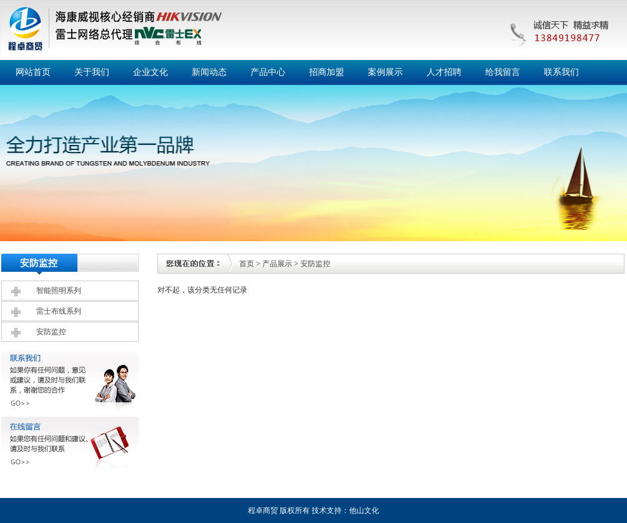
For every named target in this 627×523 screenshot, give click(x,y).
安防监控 (51, 331)
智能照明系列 (58, 290)
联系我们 (561, 72)
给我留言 (502, 72)
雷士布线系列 (58, 311)
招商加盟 (326, 72)
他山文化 (364, 510)
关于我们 (91, 72)
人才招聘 (444, 72)
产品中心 (267, 72)
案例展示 (385, 72)
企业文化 (150, 72)
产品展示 (277, 263)
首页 (246, 263)
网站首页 (33, 72)
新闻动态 (209, 72)
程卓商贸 (263, 510)
